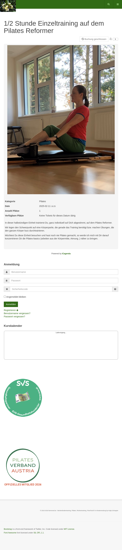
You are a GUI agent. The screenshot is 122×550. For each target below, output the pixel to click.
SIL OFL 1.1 (39, 533)
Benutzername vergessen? (17, 313)
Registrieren (11, 310)
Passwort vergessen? (14, 316)
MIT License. (69, 529)
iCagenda (66, 254)
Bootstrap (8, 529)
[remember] (5, 297)
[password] (63, 280)
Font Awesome (10, 533)
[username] (63, 272)
